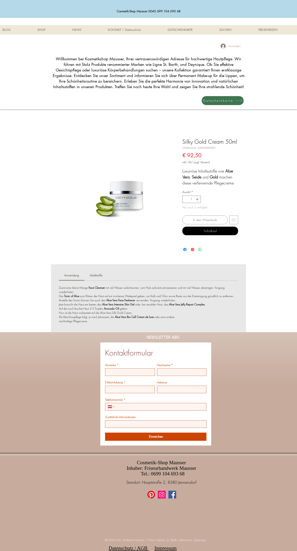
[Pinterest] (151, 494)
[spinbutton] (191, 199)
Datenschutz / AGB (129, 548)
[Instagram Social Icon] (162, 494)
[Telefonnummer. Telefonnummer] (159, 406)
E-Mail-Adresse (115, 382)
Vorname (111, 365)
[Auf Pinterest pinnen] (192, 249)
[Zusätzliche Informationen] (154, 424)
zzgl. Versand (202, 162)
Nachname (165, 365)
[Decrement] (185, 199)
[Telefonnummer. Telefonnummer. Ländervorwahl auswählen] (111, 406)
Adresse (162, 382)
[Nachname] (180, 372)
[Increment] (197, 199)
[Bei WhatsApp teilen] (200, 249)
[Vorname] (128, 372)
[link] (71, 275)
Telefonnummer (115, 399)
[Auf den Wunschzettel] (233, 220)
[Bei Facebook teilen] (185, 249)
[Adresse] (180, 389)
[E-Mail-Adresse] (128, 389)
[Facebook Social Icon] (172, 494)
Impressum (165, 548)
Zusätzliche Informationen (120, 417)
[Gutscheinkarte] (223, 100)
